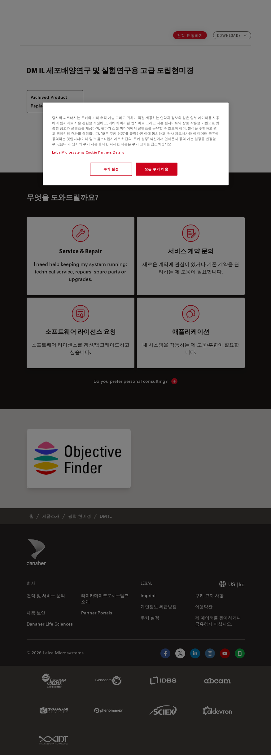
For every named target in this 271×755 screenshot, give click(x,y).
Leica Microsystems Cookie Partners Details (88, 152)
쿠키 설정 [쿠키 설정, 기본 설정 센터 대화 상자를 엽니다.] (111, 169)
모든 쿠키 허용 (156, 169)
